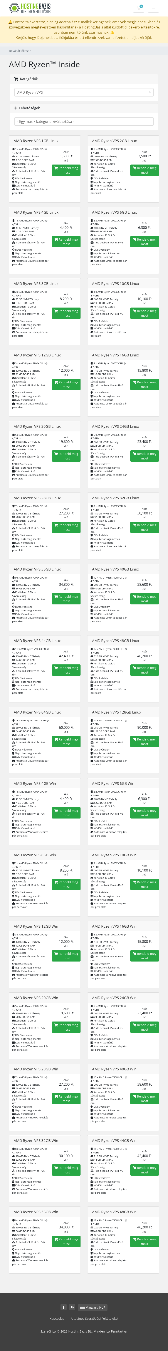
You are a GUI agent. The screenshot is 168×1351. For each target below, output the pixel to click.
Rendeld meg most (66, 170)
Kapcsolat (57, 1318)
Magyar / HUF (92, 1307)
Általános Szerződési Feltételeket (94, 1318)
